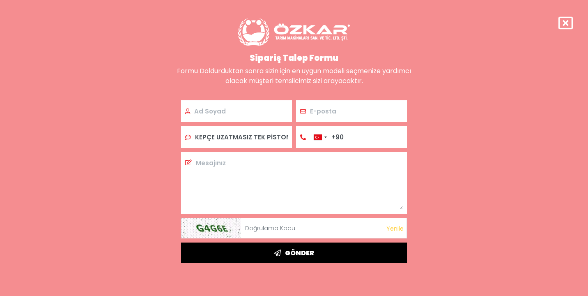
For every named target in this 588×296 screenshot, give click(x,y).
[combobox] (319, 137)
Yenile (395, 228)
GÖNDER (294, 253)
